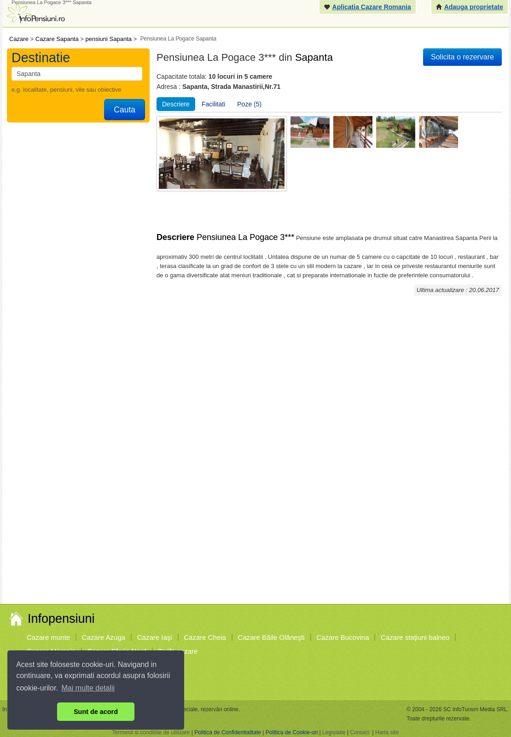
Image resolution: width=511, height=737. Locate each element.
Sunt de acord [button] (96, 711)
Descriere (176, 104)
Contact (359, 732)
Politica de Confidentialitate (227, 732)
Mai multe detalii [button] (88, 688)
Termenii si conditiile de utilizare (151, 732)
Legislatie (334, 732)
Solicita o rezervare (462, 57)
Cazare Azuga (103, 637)
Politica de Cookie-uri (292, 732)
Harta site (387, 732)
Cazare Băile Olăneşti (271, 637)
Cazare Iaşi (154, 637)
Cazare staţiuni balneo (415, 637)
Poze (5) (249, 104)
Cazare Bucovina (342, 637)
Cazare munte (48, 637)
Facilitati (213, 104)
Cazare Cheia (205, 637)
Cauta (124, 109)
